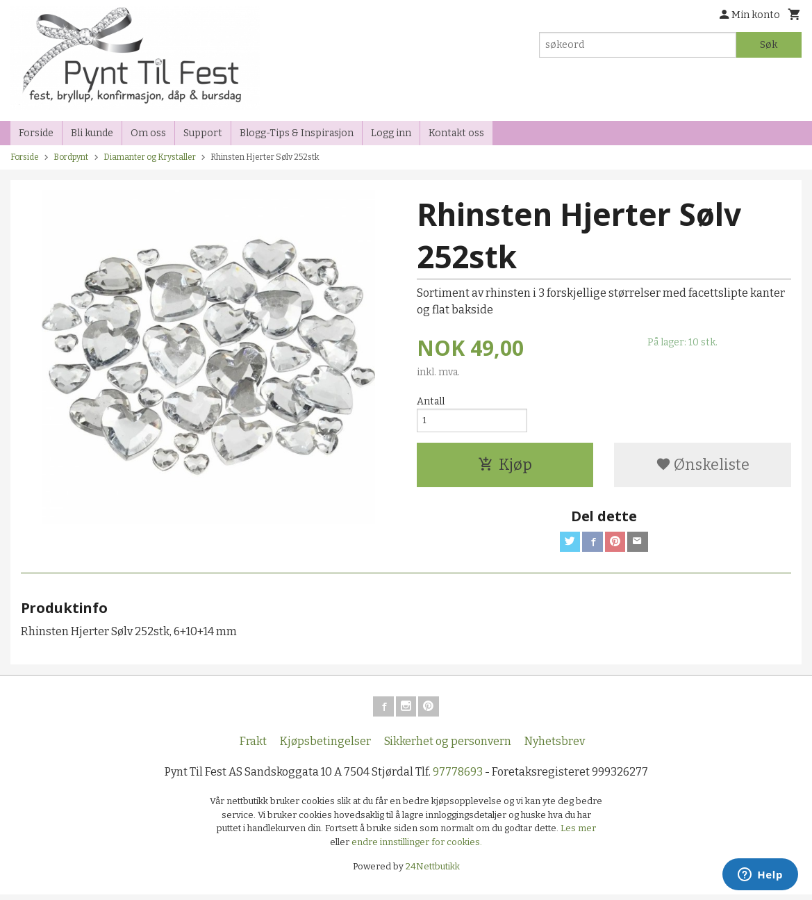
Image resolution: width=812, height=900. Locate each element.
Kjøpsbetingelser (325, 747)
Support (202, 133)
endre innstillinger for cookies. (416, 847)
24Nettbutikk (433, 872)
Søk (768, 45)
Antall (431, 401)
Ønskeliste (702, 467)
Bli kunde (92, 133)
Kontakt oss (456, 133)
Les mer (578, 834)
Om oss (148, 133)
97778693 (458, 778)
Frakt (253, 747)
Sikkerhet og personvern (447, 747)
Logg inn (391, 133)
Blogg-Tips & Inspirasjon (297, 133)
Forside (36, 133)
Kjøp (505, 467)
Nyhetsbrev (554, 747)
